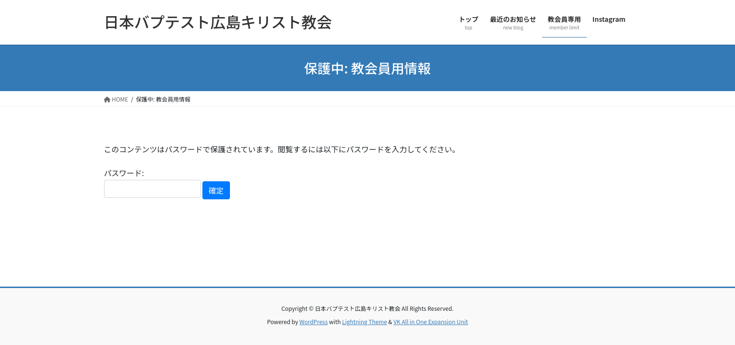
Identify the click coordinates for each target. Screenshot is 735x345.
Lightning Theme (364, 321)
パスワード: (152, 182)
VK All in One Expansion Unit (430, 321)
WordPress (313, 321)
